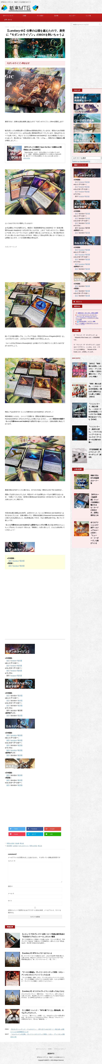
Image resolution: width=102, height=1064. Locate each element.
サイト (10, 900)
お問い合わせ (8, 19)
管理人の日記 (11, 843)
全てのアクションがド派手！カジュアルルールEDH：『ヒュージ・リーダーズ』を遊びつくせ (95, 533)
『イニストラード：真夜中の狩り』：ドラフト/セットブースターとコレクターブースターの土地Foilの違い (95, 434)
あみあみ (16, 561)
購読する (78, 301)
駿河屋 (22, 561)
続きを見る (27, 158)
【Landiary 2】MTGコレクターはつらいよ (36, 953)
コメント (11, 861)
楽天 (10, 561)
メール (11, 893)
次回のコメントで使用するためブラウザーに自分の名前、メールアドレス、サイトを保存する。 (34, 911)
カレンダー (72, 15)
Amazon (13, 665)
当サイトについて (8, 15)
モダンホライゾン (23, 846)
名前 (10, 886)
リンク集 (88, 15)
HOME (50, 1049)
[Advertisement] (21, 262)
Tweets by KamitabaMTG (81, 161)
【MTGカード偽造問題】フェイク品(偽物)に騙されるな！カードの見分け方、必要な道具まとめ (95, 505)
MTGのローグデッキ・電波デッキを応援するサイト (51, 1057)
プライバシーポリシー (60, 1049)
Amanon (13, 660)
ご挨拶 (24, 15)
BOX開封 (9, 846)
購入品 (22, 843)
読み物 (56, 15)
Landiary (15, 846)
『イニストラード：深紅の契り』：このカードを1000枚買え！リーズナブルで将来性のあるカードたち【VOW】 (95, 411)
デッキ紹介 (40, 15)
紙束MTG (51, 1053)
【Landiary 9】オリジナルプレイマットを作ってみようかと (42, 991)
